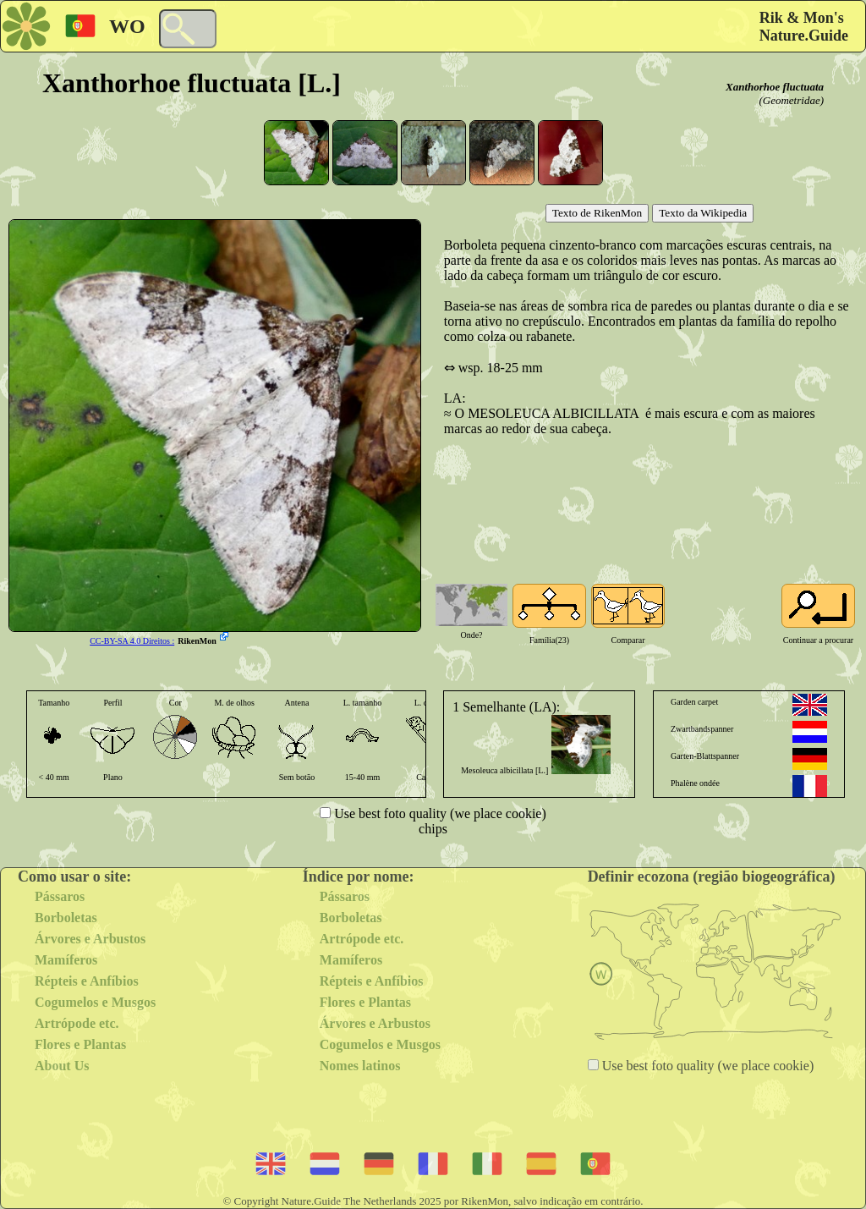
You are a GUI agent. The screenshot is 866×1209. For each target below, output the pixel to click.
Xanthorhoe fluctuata (775, 86)
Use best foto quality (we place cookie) (438, 813)
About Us (62, 1065)
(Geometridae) (791, 100)
